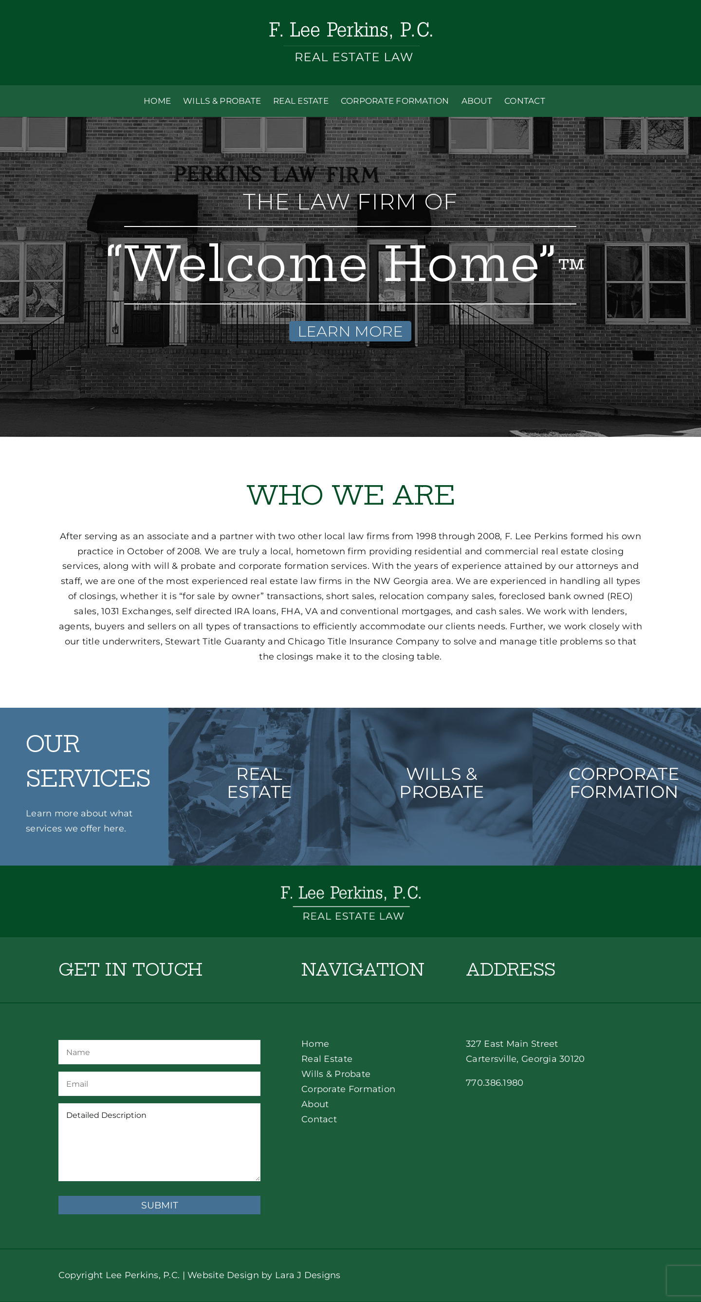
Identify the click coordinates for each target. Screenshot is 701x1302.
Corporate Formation (348, 1089)
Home (315, 1043)
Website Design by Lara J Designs (264, 1275)
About (315, 1104)
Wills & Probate (335, 1074)
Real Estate (326, 1059)
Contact (319, 1119)
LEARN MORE (350, 331)
